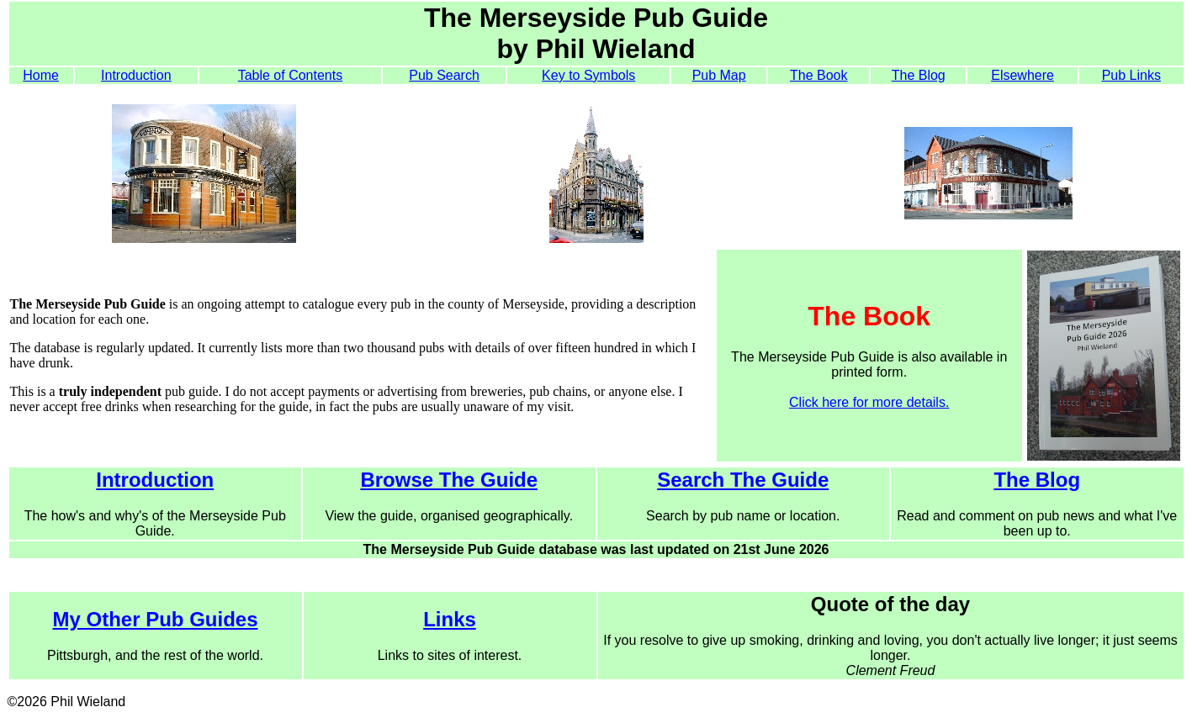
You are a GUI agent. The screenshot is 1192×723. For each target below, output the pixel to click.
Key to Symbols (588, 75)
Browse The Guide (449, 479)
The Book (818, 75)
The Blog (919, 75)
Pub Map (719, 75)
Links (449, 619)
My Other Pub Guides (154, 619)
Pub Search (444, 75)
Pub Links (1131, 75)
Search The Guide (743, 479)
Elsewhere (1022, 75)
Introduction (136, 75)
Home (41, 75)
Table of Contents (290, 75)
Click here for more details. (869, 402)
